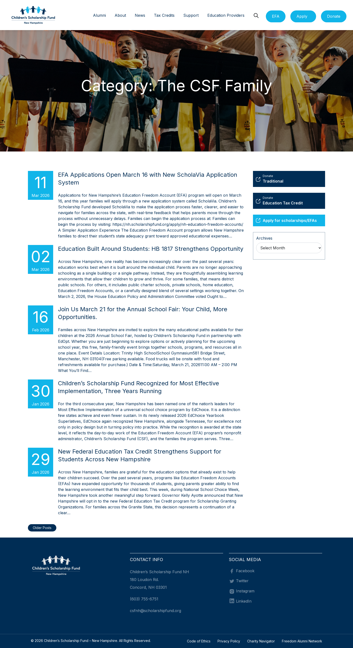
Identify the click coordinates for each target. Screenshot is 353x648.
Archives (264, 238)
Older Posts (42, 528)
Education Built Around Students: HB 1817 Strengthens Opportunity (150, 248)
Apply (301, 16)
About (120, 15)
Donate (333, 16)
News (140, 15)
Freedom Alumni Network (302, 641)
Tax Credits (164, 15)
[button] (130, 16)
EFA (275, 16)
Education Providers (225, 15)
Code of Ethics (198, 641)
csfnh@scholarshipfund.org (155, 610)
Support (191, 15)
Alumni (99, 15)
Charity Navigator (261, 641)
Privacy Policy (229, 641)
